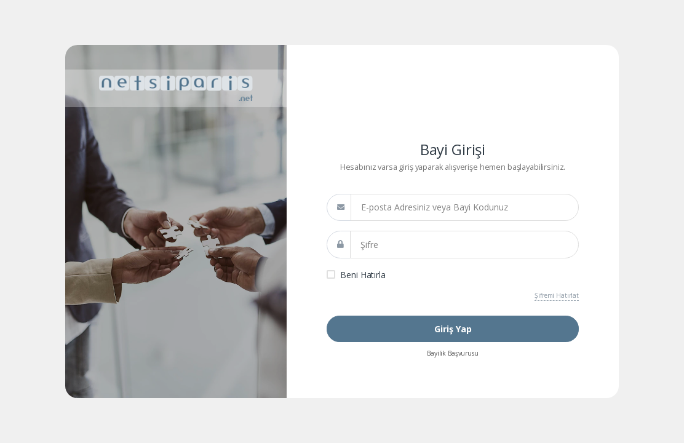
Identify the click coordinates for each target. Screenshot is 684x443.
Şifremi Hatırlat (557, 295)
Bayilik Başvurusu (453, 353)
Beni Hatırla (362, 275)
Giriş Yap (453, 329)
